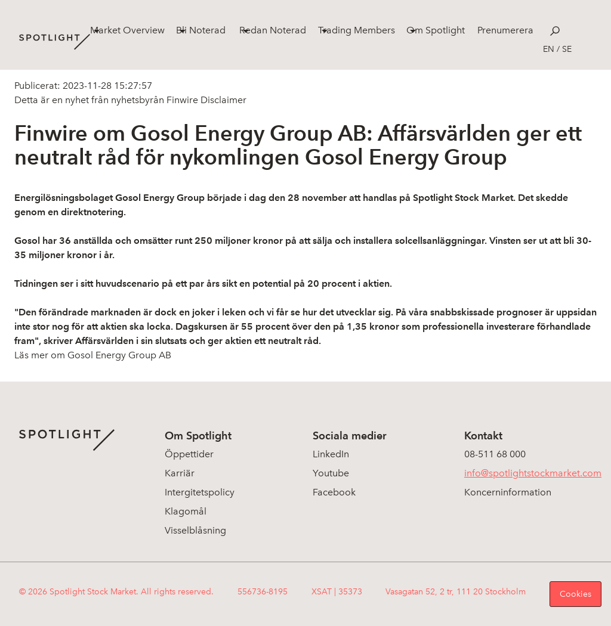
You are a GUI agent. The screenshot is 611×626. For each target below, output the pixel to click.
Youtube (331, 473)
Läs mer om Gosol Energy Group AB (92, 355)
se (567, 49)
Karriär (180, 473)
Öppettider (189, 454)
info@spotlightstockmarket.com (532, 473)
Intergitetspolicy (199, 492)
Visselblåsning (195, 530)
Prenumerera (505, 30)
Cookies (575, 594)
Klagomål (185, 511)
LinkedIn (331, 454)
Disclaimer (222, 100)
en (548, 49)
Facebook (334, 492)
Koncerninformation (507, 492)
